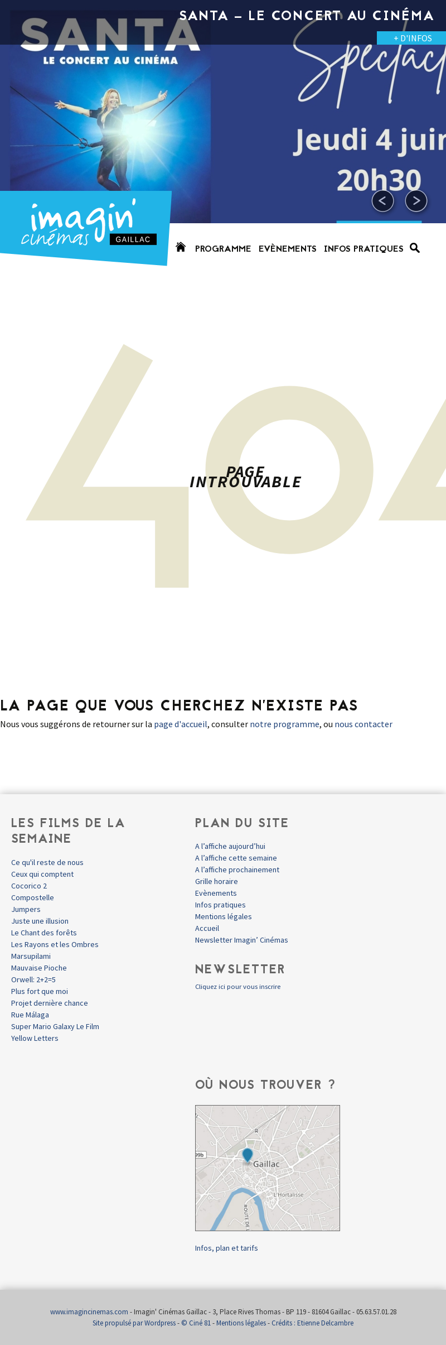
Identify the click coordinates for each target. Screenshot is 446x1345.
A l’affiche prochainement (237, 869)
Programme (223, 249)
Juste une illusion (40, 921)
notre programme (284, 723)
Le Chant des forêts (44, 933)
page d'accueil (180, 723)
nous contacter (363, 723)
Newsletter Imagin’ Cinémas (241, 940)
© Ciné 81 (196, 1323)
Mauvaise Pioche (39, 968)
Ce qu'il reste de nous (47, 862)
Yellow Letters (35, 1038)
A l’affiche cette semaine (236, 858)
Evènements (288, 249)
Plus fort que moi (39, 991)
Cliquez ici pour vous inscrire (237, 986)
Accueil (207, 928)
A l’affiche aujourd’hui (230, 846)
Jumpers (26, 909)
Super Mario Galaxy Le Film (55, 1026)
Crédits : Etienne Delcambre (312, 1323)
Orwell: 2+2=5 (33, 979)
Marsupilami (31, 956)
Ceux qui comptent (42, 874)
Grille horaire (216, 881)
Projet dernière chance (49, 1003)
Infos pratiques (364, 249)
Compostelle (32, 897)
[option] (223, 139)
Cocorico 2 (29, 886)
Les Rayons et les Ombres (55, 944)
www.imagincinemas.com (89, 1312)
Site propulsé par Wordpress (134, 1323)
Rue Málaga (30, 1015)
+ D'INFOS (413, 38)
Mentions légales (223, 916)
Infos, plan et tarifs (226, 1248)
